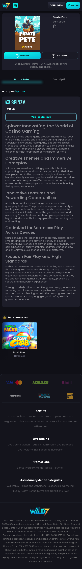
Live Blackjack (65, 444)
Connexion (56, 5)
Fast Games (70, 421)
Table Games (25, 421)
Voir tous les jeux (41, 116)
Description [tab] (60, 79)
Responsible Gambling (61, 485)
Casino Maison (16, 416)
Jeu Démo (60, 56)
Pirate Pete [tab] (21, 79)
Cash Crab (19, 352)
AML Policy (13, 485)
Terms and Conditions (33, 485)
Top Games (59, 416)
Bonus (20, 467)
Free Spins (56, 421)
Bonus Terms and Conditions (46, 490)
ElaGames (19, 355)
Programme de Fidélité (38, 467)
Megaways (10, 421)
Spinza (20, 91)
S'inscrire (73, 5)
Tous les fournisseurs (38, 416)
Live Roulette (25, 449)
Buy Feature (41, 421)
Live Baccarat (42, 449)
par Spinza (59, 21)
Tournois (58, 467)
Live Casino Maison (19, 444)
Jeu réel (22, 56)
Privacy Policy (20, 490)
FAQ (66, 490)
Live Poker (57, 449)
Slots (70, 416)
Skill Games (40, 426)
